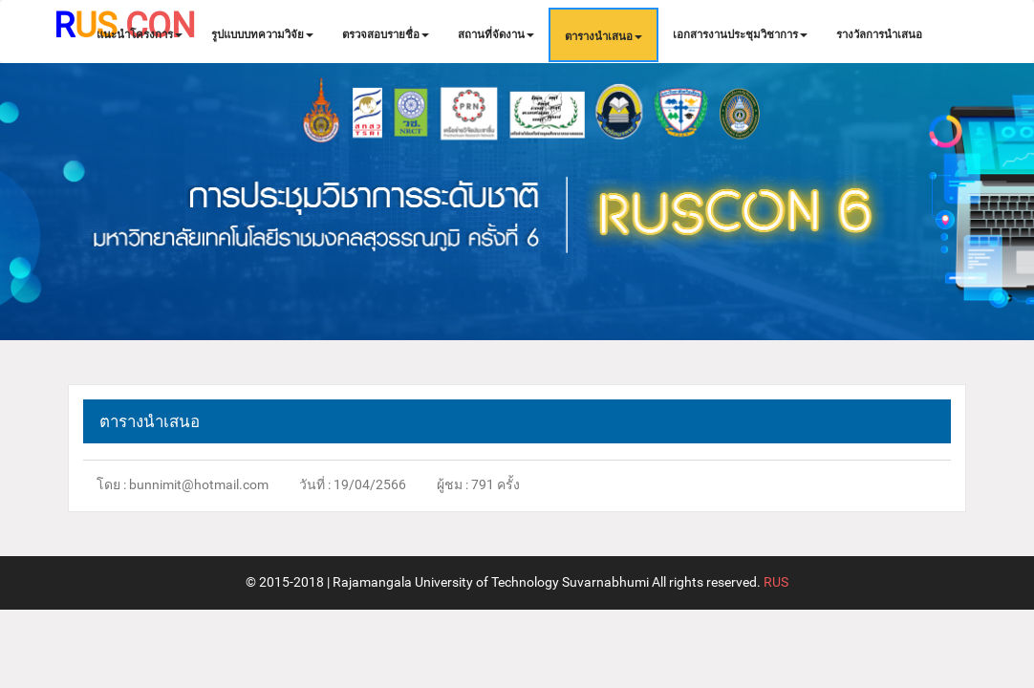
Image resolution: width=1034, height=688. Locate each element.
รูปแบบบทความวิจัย (262, 34)
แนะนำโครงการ (140, 34)
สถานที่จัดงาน (496, 34)
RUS (774, 582)
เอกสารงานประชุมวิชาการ (740, 34)
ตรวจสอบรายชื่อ (385, 34)
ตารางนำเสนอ (603, 36)
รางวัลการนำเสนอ (879, 34)
